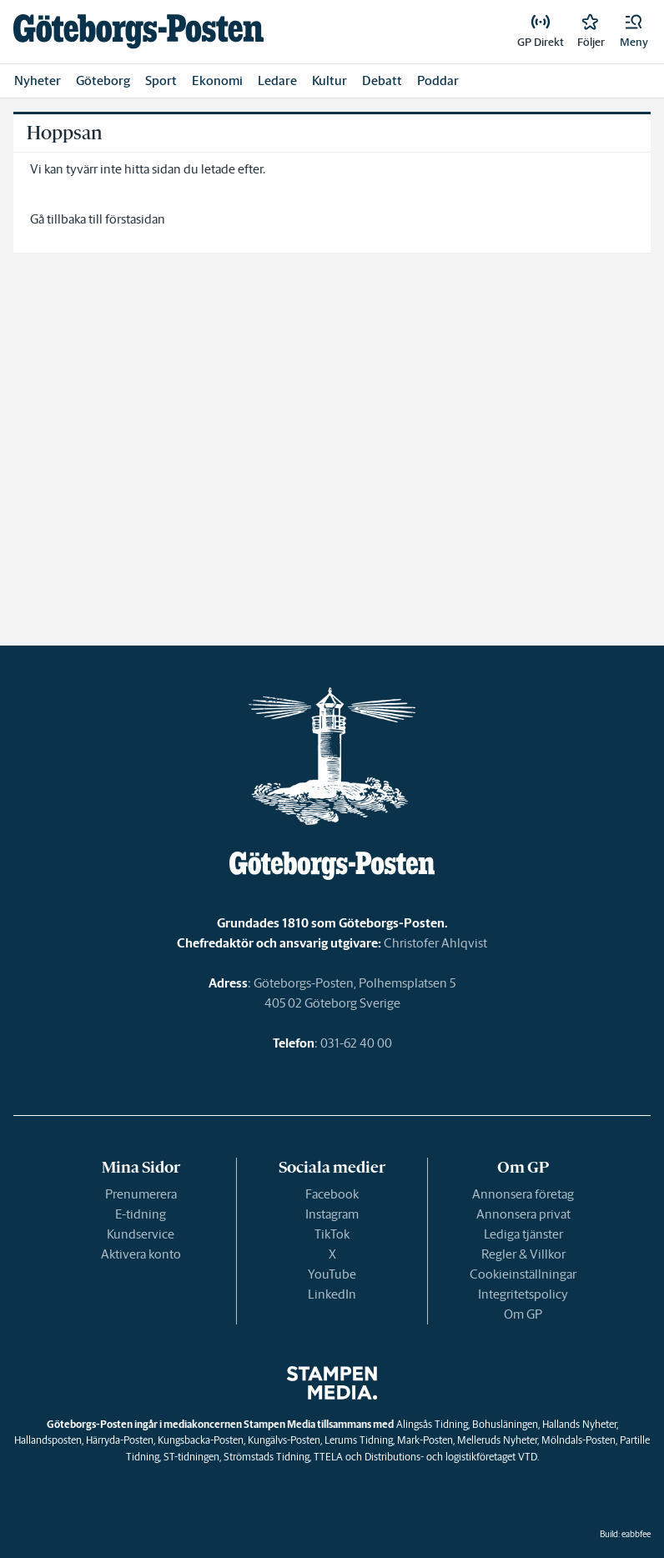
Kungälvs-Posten (284, 1440)
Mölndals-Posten (578, 1440)
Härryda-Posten (119, 1440)
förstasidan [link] (135, 219)
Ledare (277, 80)
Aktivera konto (141, 1254)
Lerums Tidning (358, 1440)
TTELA (328, 1456)
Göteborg (103, 80)
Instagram (332, 1214)
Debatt (382, 80)
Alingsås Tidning (432, 1424)
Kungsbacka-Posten (201, 1440)
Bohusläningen (505, 1424)
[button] (634, 32)
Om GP (523, 1314)
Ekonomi (217, 80)
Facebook (332, 1194)
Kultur (329, 80)
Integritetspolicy (523, 1294)
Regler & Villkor (523, 1254)
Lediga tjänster (523, 1234)
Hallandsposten (48, 1440)
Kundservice (140, 1234)
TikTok (332, 1234)
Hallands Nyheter (579, 1424)
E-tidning (140, 1214)
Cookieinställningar (523, 1274)
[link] (138, 31)
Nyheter (37, 80)
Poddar (438, 80)
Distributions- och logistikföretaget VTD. (452, 1456)
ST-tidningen (191, 1456)
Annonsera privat (523, 1214)
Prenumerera (141, 1194)
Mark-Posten (425, 1440)
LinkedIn (332, 1294)
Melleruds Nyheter (497, 1440)
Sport (161, 80)
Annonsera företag (523, 1194)
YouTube (332, 1274)
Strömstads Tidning (266, 1456)
